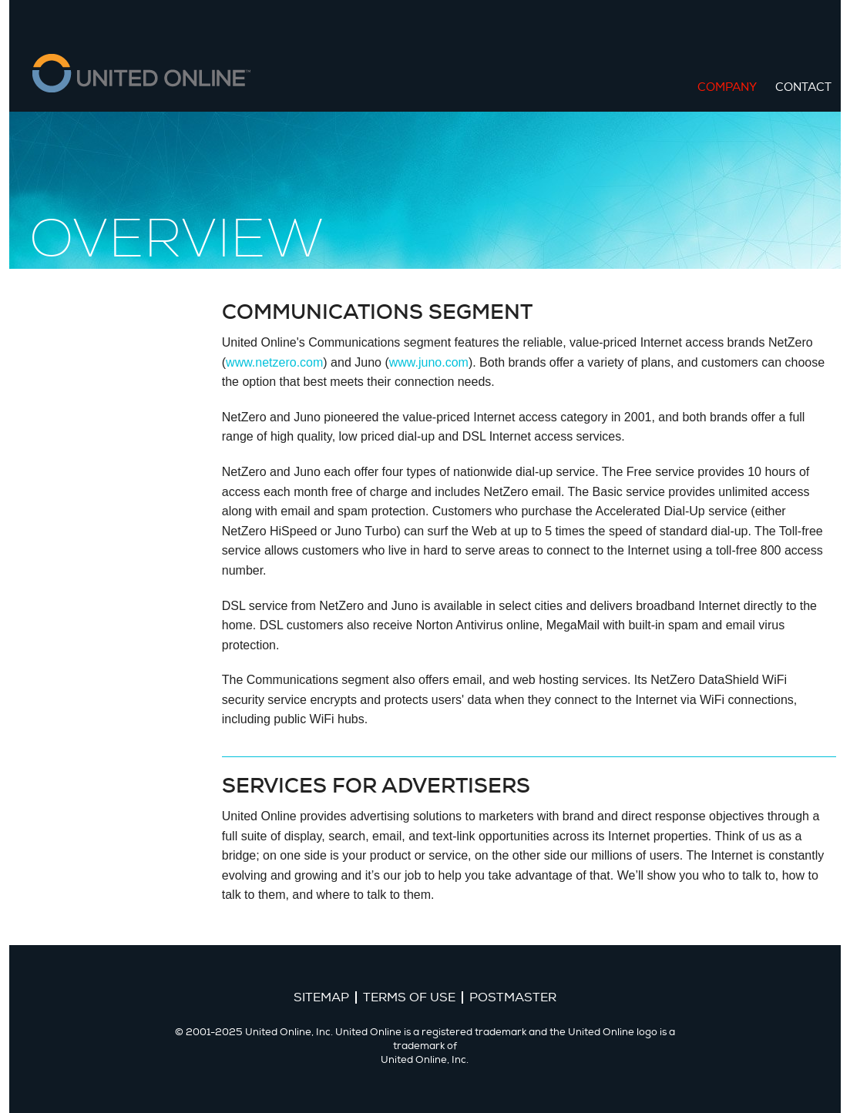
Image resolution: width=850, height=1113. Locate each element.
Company (727, 87)
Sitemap (321, 997)
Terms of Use (409, 997)
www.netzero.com (274, 362)
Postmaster (512, 997)
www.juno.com (429, 362)
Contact (803, 87)
